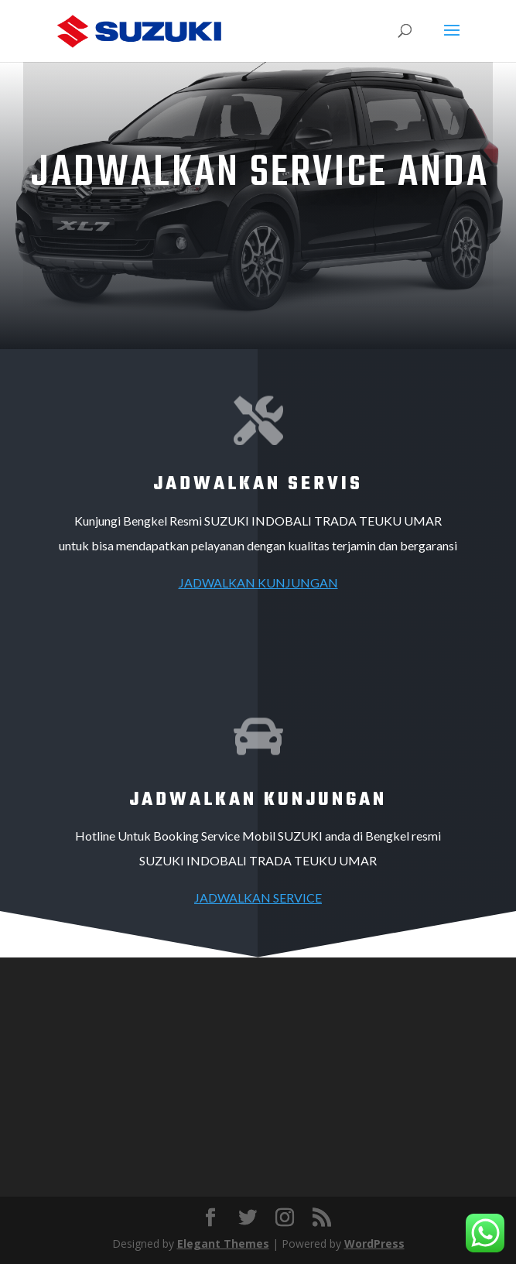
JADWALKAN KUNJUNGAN (258, 582)
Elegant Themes (223, 1243)
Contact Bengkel (254, 236)
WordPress (374, 1243)
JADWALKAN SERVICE (258, 897)
